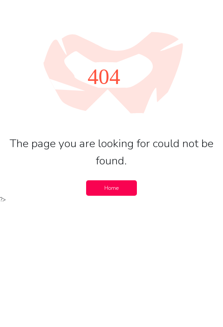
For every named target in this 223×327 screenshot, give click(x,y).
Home (111, 188)
